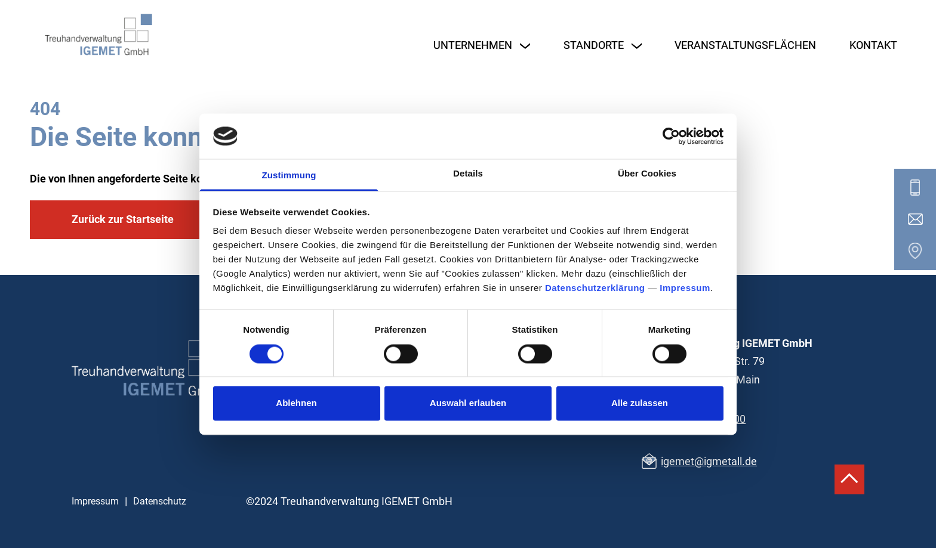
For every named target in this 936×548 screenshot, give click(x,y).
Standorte (594, 45)
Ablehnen (296, 403)
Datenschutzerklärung (595, 288)
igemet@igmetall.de (709, 461)
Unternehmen (472, 45)
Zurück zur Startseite (123, 219)
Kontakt (873, 45)
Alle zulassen (639, 403)
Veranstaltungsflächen (745, 45)
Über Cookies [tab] (647, 174)
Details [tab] (468, 174)
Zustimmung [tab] (289, 176)
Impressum (685, 288)
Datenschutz (159, 501)
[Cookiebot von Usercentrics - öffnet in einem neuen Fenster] (671, 136)
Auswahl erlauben (468, 403)
